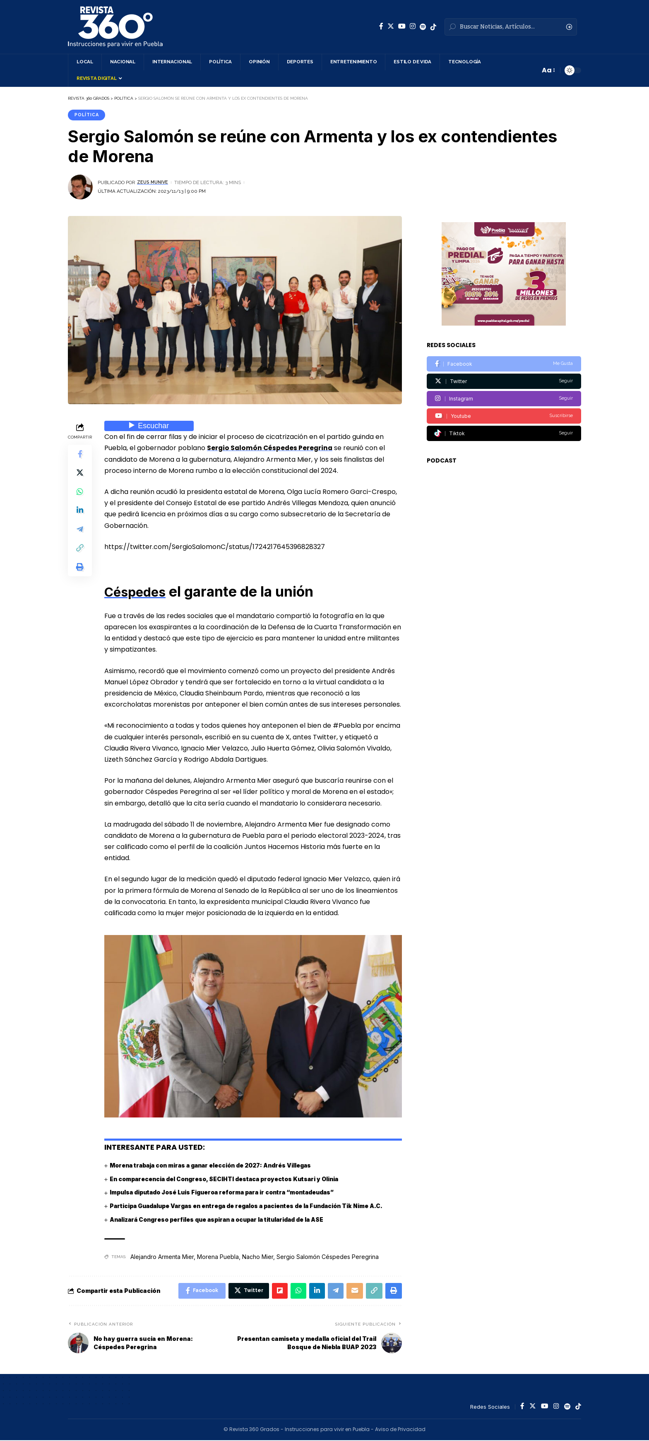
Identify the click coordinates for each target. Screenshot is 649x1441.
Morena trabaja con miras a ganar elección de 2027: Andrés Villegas (215, 1165)
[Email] (352, 1291)
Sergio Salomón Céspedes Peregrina (271, 448)
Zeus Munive (154, 183)
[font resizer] (548, 70)
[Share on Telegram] (80, 534)
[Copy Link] (80, 554)
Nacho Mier (257, 1256)
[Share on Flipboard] (274, 1291)
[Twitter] (390, 26)
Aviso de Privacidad (400, 1430)
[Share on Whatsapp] (80, 495)
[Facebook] (381, 26)
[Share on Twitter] (80, 475)
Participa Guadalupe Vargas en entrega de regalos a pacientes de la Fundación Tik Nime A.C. (252, 1205)
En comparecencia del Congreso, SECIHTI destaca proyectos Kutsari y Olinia (228, 1179)
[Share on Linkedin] (80, 515)
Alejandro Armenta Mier (162, 1256)
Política (88, 115)
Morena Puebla (218, 1256)
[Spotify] (423, 27)
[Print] (80, 574)
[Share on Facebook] (80, 455)
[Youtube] (504, 410)
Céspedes (138, 591)
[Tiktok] (504, 428)
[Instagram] (413, 26)
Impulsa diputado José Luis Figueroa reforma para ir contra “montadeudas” (228, 1192)
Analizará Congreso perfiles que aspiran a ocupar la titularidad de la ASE (222, 1219)
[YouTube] (402, 26)
